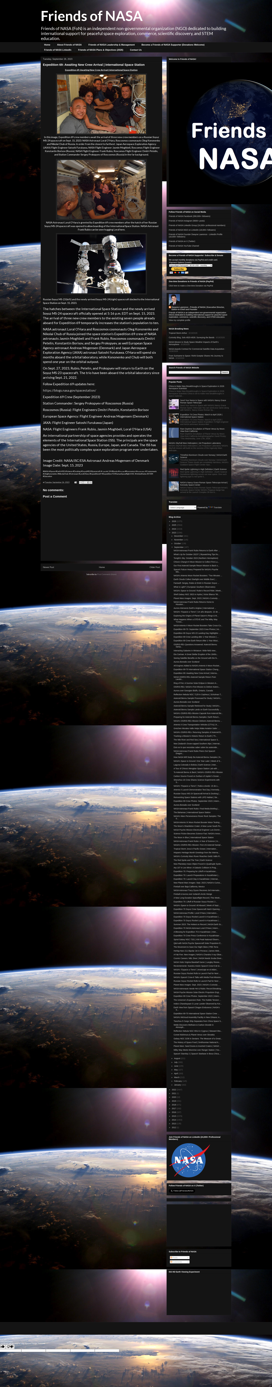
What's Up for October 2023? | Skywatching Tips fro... (197, 554)
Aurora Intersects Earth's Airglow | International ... (195, 608)
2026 (174, 521)
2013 (174, 1123)
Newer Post (48, 567)
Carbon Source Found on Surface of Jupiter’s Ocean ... (197, 776)
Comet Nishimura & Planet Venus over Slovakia (194, 1035)
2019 (174, 1101)
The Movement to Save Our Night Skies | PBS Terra (196, 947)
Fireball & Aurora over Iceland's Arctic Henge (193, 894)
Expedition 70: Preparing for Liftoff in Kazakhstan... (195, 871)
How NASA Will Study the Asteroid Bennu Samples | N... (198, 757)
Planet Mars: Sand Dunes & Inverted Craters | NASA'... (197, 1046)
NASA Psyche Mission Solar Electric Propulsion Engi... (197, 992)
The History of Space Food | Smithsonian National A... (197, 1042)
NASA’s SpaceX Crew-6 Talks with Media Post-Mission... (198, 977)
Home (47, 45)
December (178, 536)
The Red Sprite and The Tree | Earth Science (193, 860)
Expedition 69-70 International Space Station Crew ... (196, 1013)
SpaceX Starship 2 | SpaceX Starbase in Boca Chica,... (197, 1054)
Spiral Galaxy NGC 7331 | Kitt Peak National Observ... (197, 939)
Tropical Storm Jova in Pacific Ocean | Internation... (196, 849)
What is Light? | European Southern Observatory (194, 587)
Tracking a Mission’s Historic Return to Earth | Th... (195, 736)
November (178, 540)
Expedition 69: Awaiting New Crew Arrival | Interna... (196, 673)
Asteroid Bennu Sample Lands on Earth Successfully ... (197, 709)
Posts (174, 1257)
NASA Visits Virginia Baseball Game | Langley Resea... (197, 962)
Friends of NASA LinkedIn (57, 50)
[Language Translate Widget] (182, 507)
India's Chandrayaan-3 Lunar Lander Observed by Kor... (198, 1004)
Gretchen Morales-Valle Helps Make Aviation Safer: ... (197, 728)
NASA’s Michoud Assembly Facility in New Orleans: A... (197, 1017)
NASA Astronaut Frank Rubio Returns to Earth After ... (197, 550)
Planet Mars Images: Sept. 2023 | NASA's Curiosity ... (197, 598)
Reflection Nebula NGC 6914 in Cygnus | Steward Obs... (198, 1031)
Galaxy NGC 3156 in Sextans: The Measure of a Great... (198, 1038)
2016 (174, 1112)
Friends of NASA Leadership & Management (111, 45)
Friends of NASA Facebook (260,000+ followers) (189, 216)
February (178, 1081)
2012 (174, 1127)
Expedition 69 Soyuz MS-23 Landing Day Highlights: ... (197, 633)
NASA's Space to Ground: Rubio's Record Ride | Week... (198, 591)
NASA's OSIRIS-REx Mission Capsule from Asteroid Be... (198, 713)
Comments (176, 1262)
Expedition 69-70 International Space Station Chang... (197, 669)
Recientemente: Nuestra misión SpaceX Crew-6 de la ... (198, 966)
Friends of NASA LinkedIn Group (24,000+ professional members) (197, 225)
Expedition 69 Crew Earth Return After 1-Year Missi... (196, 641)
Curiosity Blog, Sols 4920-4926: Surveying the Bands (191, 337)
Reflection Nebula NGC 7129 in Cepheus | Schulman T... (198, 694)
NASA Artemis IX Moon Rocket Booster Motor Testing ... (198, 822)
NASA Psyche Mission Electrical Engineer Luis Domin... (197, 830)
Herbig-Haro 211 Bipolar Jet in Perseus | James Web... (197, 951)
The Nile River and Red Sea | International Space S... (196, 740)
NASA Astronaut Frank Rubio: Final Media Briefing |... (196, 809)
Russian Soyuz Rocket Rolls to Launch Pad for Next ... (197, 973)
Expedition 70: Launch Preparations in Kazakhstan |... (197, 875)
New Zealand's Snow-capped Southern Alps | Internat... (197, 744)
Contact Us (136, 50)
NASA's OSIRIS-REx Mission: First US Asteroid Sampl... (198, 845)
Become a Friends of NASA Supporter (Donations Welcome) (173, 45)
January (178, 1085)
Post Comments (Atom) (106, 574)
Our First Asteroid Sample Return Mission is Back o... (196, 565)
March (177, 1077)
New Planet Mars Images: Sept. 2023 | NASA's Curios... (198, 883)
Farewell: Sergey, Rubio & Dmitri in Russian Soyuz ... (196, 583)
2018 (174, 1105)
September (179, 547)
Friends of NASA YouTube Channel (184, 246)
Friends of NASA (92, 15)
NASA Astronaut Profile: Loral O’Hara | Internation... (196, 913)
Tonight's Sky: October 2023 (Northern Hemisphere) (196, 558)
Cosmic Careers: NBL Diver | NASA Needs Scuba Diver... (198, 958)
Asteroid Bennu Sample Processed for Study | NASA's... (198, 698)
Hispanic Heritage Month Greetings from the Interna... (197, 852)
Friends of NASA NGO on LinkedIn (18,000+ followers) (192, 230)
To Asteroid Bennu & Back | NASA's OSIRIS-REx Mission (198, 772)
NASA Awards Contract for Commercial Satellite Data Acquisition (196, 349)
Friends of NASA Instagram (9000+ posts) (187, 221)
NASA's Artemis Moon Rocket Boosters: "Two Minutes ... (198, 575)
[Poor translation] (10, 1347)
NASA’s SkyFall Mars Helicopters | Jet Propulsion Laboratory (195, 443)
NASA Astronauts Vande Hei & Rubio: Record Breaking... (198, 989)
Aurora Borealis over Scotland (186, 662)
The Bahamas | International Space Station (192, 812)
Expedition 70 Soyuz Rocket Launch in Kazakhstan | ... (197, 917)
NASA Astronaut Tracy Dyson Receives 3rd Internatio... (197, 890)
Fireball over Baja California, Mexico (189, 886)
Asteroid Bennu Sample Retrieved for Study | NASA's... (197, 706)
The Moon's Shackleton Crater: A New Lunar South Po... (198, 826)
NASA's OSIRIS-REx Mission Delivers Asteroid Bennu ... (198, 721)
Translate (215, 507)
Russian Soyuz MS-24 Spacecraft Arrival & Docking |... (197, 793)
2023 (174, 533)
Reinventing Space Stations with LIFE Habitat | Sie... (196, 797)
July (176, 1062)
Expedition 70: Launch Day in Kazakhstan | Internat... (196, 879)
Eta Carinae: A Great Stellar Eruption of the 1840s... (196, 654)
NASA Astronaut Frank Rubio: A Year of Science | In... (197, 841)
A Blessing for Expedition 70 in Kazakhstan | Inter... (195, 932)
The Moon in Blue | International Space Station (194, 837)
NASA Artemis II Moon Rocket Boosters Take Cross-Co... (198, 625)
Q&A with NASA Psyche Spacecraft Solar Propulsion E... (198, 943)
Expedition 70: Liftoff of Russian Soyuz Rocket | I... (195, 902)
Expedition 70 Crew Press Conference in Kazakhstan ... (197, 935)
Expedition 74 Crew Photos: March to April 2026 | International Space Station (201, 415)
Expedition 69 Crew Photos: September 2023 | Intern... (197, 801)
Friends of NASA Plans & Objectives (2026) (100, 50)
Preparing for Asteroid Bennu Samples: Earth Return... (197, 717)
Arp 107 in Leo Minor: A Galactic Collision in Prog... (195, 868)
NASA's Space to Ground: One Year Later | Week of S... (198, 761)
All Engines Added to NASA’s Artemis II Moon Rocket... (197, 666)
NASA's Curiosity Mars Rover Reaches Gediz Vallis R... (197, 856)
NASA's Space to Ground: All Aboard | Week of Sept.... (197, 905)
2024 (174, 529)
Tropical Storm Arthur (178, 333)
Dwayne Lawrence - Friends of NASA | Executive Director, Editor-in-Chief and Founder (198, 308)
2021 (174, 1093)
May (176, 1070)
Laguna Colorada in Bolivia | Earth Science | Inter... (195, 765)
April (176, 1073)
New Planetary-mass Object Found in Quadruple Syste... (198, 864)
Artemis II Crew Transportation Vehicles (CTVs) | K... (196, 725)
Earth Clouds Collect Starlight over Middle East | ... (195, 579)
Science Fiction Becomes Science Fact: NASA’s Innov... (197, 833)
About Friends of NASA (69, 45)
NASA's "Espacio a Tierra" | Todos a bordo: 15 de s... (196, 786)
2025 (174, 525)
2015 (174, 1116)
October (178, 543)
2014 (174, 1120)
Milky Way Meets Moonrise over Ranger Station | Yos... (197, 1050)
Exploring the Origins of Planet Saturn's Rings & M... (196, 616)
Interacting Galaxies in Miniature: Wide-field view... (195, 650)
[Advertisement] (199, 1224)
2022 (174, 1090)
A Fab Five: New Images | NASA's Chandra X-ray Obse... (198, 954)
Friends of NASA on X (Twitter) (182, 241)
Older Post (155, 567)
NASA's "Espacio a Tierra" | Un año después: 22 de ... (197, 612)
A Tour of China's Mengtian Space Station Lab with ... (196, 768)
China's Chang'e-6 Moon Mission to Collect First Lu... (196, 562)
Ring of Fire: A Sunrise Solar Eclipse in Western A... (196, 683)
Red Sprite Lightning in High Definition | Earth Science (203, 469)
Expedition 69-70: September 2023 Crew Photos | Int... (197, 629)
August (177, 1058)
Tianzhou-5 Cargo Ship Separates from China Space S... (198, 1021)
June (176, 1066)
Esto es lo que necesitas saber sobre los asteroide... (196, 747)
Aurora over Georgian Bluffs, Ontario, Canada (193, 690)
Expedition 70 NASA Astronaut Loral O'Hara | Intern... (196, 928)
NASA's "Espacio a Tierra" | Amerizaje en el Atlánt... (196, 970)
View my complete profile (179, 320)
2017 (174, 1108)
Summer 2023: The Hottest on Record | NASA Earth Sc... (198, 924)
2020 (174, 1097)
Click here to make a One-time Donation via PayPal (191, 286)
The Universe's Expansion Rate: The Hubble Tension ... (197, 1000)
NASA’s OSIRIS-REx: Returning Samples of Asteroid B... (198, 732)
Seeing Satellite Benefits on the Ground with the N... (196, 658)
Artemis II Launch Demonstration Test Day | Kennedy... (197, 790)
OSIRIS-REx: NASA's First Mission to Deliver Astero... (197, 687)
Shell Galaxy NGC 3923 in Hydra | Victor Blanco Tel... (197, 594)
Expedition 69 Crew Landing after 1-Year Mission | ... (196, 637)
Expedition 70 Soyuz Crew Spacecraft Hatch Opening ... (198, 909)
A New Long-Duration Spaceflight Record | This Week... (197, 898)
